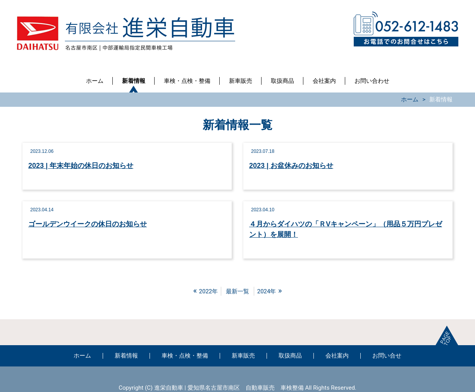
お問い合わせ (372, 80)
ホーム (94, 80)
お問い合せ (386, 355)
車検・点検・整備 (187, 80)
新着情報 (133, 80)
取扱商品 (282, 80)
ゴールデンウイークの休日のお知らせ (87, 224)
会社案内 (324, 80)
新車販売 (240, 80)
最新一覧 (237, 291)
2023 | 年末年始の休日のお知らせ (80, 165)
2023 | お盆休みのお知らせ (291, 165)
